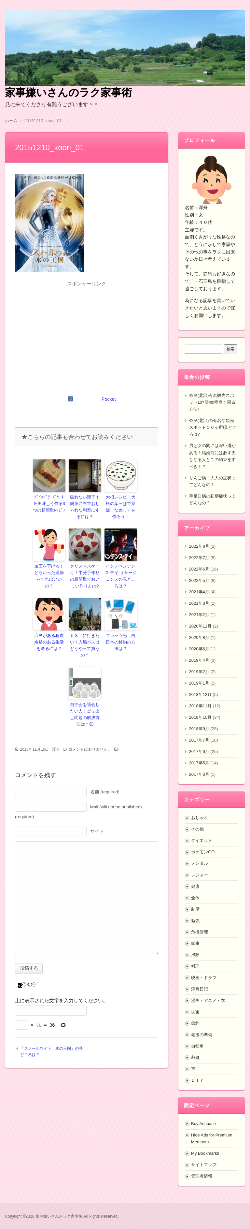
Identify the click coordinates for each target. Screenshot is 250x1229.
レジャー (199, 875)
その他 (197, 829)
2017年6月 (199, 751)
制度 (195, 909)
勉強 (195, 920)
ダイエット (201, 840)
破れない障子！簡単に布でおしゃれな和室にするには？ (85, 506)
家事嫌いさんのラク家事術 (68, 92)
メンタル (199, 863)
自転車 (197, 1046)
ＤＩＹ (197, 1080)
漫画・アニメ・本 (208, 1000)
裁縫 (195, 1057)
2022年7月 (199, 557)
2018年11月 (200, 705)
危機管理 (199, 932)
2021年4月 (199, 591)
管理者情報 (201, 1176)
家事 (195, 943)
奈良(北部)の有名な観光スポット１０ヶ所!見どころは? (213, 427)
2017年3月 (199, 774)
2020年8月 (199, 637)
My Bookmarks (205, 1153)
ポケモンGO (203, 851)
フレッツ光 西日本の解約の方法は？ (120, 636)
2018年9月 (199, 728)
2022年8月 (199, 546)
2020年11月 (200, 626)
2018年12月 (200, 694)
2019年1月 (199, 683)
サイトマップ (203, 1164)
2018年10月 (200, 717)
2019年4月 (199, 660)
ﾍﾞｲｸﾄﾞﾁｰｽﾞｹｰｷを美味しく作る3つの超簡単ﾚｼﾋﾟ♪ (49, 503)
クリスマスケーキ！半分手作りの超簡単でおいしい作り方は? (85, 572)
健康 (195, 886)
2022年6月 (199, 569)
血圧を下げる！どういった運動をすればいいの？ (49, 569)
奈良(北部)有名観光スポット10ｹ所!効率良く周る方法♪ (212, 402)
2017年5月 (199, 762)
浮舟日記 (199, 989)
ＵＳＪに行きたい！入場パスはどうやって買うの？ (85, 636)
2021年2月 (199, 614)
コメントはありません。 (89, 732)
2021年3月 (199, 603)
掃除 (195, 954)
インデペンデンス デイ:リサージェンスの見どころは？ (120, 569)
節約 (195, 1023)
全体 (195, 897)
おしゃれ (199, 817)
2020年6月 (199, 648)
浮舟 (56, 732)
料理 (195, 966)
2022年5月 (199, 580)
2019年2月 (199, 671)
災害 (195, 1011)
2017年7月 (199, 740)
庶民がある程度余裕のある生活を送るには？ (49, 636)
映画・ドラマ (203, 977)
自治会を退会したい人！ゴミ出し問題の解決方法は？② (85, 699)
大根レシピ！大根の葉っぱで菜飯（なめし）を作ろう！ (120, 506)
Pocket (109, 399)
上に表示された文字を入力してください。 (61, 984)
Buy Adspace (203, 1123)
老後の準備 (201, 1034)
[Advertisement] (86, 334)
